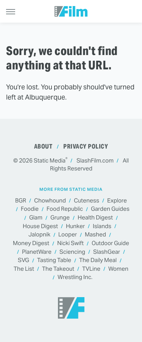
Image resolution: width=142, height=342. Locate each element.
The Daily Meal (98, 260)
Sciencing (72, 252)
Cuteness (86, 201)
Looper (67, 235)
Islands (102, 226)
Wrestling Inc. (75, 277)
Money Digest (31, 243)
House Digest (40, 226)
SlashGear (106, 252)
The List (24, 269)
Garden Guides (110, 209)
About (43, 146)
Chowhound (50, 201)
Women (118, 269)
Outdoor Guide (110, 243)
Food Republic (65, 209)
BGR (20, 201)
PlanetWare (36, 252)
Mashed (95, 235)
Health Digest (95, 218)
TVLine (91, 269)
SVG (23, 260)
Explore (117, 201)
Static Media (50, 160)
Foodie (30, 209)
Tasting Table (54, 260)
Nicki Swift (70, 243)
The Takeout (58, 269)
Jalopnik (39, 235)
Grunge (60, 218)
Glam (35, 218)
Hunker (75, 226)
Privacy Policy (85, 146)
